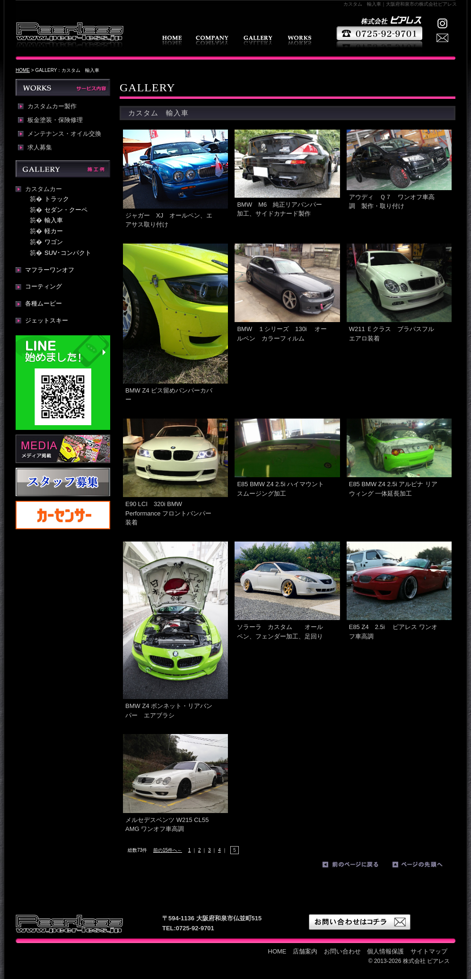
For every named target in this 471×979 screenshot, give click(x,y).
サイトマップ (428, 951)
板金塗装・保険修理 (55, 120)
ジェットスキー (46, 320)
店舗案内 (212, 40)
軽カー (53, 231)
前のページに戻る (355, 866)
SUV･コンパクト (67, 252)
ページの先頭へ (425, 866)
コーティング (43, 286)
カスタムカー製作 (52, 106)
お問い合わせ (342, 951)
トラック (56, 198)
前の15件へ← (167, 850)
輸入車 (53, 220)
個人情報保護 (385, 951)
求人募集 (39, 147)
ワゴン (53, 241)
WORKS (299, 40)
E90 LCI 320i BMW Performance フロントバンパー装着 (168, 513)
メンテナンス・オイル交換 (64, 134)
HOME (172, 40)
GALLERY (258, 40)
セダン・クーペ (65, 209)
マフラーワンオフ (49, 269)
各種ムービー (43, 303)
